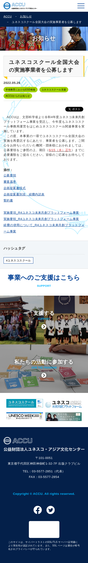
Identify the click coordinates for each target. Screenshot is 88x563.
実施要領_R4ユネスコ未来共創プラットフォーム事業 (41, 219)
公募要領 (10, 175)
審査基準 (10, 181)
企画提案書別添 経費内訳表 (24, 194)
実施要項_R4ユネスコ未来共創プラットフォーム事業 (41, 212)
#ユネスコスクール (18, 260)
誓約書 (8, 200)
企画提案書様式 (15, 188)
